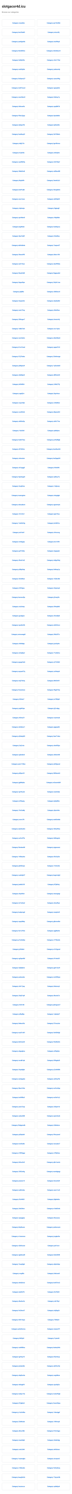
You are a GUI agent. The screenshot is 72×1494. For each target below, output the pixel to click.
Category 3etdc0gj (53, 1440)
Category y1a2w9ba (18, 1412)
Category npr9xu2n (18, 792)
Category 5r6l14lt (18, 1005)
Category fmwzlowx (18, 690)
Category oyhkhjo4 (53, 1486)
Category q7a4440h (53, 1070)
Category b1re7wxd (18, 347)
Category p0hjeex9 (18, 366)
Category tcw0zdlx (18, 1144)
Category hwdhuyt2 (18, 134)
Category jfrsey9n (53, 597)
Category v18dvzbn (18, 1468)
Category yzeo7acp (18, 1107)
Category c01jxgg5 (18, 468)
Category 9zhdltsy (53, 236)
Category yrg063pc (18, 708)
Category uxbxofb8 (18, 1116)
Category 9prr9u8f (18, 236)
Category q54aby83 (18, 736)
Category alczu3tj (53, 32)
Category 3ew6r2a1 (53, 180)
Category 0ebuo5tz (18, 1023)
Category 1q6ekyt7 (53, 1014)
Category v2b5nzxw (18, 1246)
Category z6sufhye (53, 903)
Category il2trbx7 (18, 699)
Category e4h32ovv (53, 625)
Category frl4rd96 (54, 468)
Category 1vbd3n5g (18, 523)
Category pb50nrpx (18, 866)
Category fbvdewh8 (18, 847)
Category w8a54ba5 (53, 338)
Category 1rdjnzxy (53, 486)
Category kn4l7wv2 (53, 1283)
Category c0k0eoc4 (53, 292)
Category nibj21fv (18, 143)
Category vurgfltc (18, 1273)
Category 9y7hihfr (54, 1292)
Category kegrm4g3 (53, 875)
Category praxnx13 (18, 1181)
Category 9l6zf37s (53, 634)
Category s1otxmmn (18, 1236)
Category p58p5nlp (18, 569)
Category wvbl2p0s (18, 69)
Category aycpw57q (18, 671)
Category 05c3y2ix (53, 857)
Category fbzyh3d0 (18, 273)
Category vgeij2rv (18, 393)
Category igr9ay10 (18, 1357)
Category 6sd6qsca (53, 227)
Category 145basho (18, 857)
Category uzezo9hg (53, 79)
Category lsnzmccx (18, 1486)
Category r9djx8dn (53, 217)
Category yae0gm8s (18, 42)
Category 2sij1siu (18, 745)
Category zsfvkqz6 (53, 671)
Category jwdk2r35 (18, 884)
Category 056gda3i (53, 1060)
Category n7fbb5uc (53, 1153)
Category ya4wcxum (53, 1227)
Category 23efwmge (53, 356)
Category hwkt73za (18, 440)
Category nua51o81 (18, 1033)
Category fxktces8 (53, 1273)
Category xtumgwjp (53, 894)
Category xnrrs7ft (18, 819)
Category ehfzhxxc (53, 1449)
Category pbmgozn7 (53, 1005)
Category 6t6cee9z (18, 106)
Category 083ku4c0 (53, 773)
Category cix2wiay (18, 606)
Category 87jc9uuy (53, 1357)
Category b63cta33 (18, 1042)
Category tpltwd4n (53, 125)
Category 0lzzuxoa (53, 1218)
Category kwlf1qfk (18, 190)
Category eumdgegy (53, 1171)
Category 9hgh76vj (53, 690)
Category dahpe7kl (18, 125)
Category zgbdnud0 (18, 1255)
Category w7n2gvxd (53, 949)
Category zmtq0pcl (18, 653)
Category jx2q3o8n (18, 1366)
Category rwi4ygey (18, 542)
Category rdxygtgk (53, 495)
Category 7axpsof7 (53, 245)
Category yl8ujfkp (18, 1014)
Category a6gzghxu (18, 1051)
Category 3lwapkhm (53, 190)
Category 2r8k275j (53, 384)
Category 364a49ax (53, 829)
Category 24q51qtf (18, 996)
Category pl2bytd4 (18, 1134)
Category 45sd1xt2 (18, 560)
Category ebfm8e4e (18, 245)
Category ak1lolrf (18, 532)
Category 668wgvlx (53, 838)
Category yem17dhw (18, 764)
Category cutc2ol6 (18, 1449)
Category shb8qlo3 (18, 375)
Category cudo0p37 (18, 875)
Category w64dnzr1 (18, 727)
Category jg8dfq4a (18, 782)
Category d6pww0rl (53, 412)
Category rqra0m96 (18, 625)
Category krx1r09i (54, 542)
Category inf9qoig (18, 801)
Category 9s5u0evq (53, 1468)
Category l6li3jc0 (18, 1338)
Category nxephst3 (53, 912)
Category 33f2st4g (18, 1171)
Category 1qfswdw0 (53, 366)
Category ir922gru (18, 588)
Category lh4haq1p (53, 569)
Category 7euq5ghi (18, 1264)
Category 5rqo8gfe (18, 1070)
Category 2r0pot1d (53, 1107)
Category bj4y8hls (53, 801)
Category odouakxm (18, 505)
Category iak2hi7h (18, 1292)
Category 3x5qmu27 (18, 79)
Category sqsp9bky (18, 921)
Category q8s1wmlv (53, 1162)
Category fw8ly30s (18, 60)
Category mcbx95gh (53, 1394)
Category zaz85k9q (18, 162)
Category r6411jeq (18, 986)
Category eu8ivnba (18, 1190)
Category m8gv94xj (53, 560)
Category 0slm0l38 (53, 1255)
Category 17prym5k (53, 1477)
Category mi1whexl (18, 903)
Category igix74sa (53, 514)
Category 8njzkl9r (18, 180)
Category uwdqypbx (18, 1079)
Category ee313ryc (18, 264)
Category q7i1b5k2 (53, 662)
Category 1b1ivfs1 (18, 514)
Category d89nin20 (53, 375)
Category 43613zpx (18, 1320)
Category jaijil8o (18, 292)
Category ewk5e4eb (53, 819)
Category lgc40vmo (53, 143)
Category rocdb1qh (18, 1060)
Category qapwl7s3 (53, 347)
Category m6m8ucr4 (53, 51)
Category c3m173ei (53, 60)
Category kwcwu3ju (18, 597)
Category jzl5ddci (18, 949)
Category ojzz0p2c (53, 1385)
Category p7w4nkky (18, 940)
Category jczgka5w (53, 1236)
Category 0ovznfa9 (53, 1181)
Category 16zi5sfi (18, 431)
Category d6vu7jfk (18, 1431)
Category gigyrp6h (53, 727)
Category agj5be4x (53, 931)
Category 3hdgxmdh (18, 1125)
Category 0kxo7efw (18, 1088)
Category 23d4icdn (18, 1422)
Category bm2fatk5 (18, 32)
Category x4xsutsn (18, 458)
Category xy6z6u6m (18, 829)
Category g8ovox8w (53, 921)
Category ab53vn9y (53, 1366)
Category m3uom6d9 (53, 782)
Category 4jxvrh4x (53, 810)
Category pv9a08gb (53, 440)
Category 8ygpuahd (53, 273)
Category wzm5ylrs (18, 338)
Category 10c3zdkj (18, 810)
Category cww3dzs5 (18, 97)
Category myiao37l (53, 1329)
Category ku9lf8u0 (18, 1097)
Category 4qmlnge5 (18, 477)
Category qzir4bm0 (18, 217)
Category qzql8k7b (53, 106)
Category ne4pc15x (18, 1394)
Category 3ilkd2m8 (18, 171)
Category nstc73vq (18, 310)
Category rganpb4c (53, 88)
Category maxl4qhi (18, 1440)
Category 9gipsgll (53, 208)
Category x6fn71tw (53, 421)
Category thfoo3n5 (18, 1162)
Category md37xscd (18, 88)
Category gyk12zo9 (53, 968)
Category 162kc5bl (53, 579)
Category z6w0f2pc (53, 745)
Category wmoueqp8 (19, 634)
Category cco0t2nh (18, 412)
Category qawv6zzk (53, 1116)
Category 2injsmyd (53, 588)
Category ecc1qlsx (53, 329)
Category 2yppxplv (53, 551)
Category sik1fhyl (53, 1301)
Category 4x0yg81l (18, 1385)
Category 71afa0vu (53, 653)
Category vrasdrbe (18, 23)
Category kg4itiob (18, 227)
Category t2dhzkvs (53, 1125)
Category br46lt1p (53, 523)
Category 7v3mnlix (53, 866)
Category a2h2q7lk (53, 1079)
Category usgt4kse (53, 1375)
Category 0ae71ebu (53, 736)
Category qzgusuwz (53, 847)
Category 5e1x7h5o (18, 931)
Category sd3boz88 (53, 171)
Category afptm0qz (53, 1264)
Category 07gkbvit (18, 1403)
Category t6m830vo (18, 51)
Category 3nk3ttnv (18, 1208)
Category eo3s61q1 (53, 1097)
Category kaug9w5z (18, 1477)
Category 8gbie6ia (53, 1199)
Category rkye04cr (18, 894)
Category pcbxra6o (18, 977)
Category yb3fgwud (53, 764)
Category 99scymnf (53, 1134)
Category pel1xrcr (54, 1246)
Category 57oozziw (53, 1023)
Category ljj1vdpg (53, 708)
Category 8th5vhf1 (53, 681)
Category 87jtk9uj (53, 884)
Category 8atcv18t (53, 254)
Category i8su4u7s (53, 996)
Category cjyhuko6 (18, 755)
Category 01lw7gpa (53, 1431)
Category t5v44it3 (18, 1199)
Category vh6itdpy (18, 644)
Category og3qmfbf (18, 958)
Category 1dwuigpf (53, 1412)
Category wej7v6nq (18, 681)
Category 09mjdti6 (53, 606)
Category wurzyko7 (53, 1144)
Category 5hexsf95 (18, 254)
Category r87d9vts (18, 449)
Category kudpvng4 (18, 912)
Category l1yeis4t (53, 1338)
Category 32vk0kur (18, 579)
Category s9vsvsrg (53, 532)
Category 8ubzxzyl (53, 986)
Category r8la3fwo (53, 310)
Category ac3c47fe (18, 838)
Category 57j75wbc (18, 356)
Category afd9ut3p (18, 421)
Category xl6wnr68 (53, 755)
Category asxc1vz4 (53, 1190)
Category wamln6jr (53, 792)
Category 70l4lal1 (54, 1320)
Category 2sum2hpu (53, 1403)
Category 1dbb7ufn (18, 329)
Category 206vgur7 (18, 319)
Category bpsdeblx (53, 116)
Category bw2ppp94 (53, 458)
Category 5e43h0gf (53, 1033)
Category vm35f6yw (53, 977)
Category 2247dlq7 (53, 162)
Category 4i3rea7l (18, 718)
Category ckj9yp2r (53, 1310)
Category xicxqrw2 (53, 1459)
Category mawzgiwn (18, 495)
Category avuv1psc (18, 199)
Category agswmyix (53, 505)
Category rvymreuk (53, 718)
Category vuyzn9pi (18, 403)
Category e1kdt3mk (53, 1208)
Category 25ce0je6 (53, 616)
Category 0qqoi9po (18, 282)
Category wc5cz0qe (53, 1088)
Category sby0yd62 (53, 301)
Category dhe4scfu (18, 1301)
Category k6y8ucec (18, 1227)
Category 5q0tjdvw (18, 968)
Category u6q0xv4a (18, 1375)
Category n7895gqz (18, 1153)
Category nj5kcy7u (53, 477)
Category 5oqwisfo (18, 301)
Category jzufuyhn (53, 644)
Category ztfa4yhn (53, 153)
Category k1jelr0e (18, 153)
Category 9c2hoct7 (18, 1310)
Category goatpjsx (18, 616)
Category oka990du (53, 264)
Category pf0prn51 (18, 773)
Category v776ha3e (53, 940)
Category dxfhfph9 (53, 199)
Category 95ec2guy (18, 116)
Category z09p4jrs (53, 1051)
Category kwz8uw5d (53, 449)
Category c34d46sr (53, 403)
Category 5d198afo (53, 134)
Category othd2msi (18, 1283)
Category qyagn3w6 (18, 662)
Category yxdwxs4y (53, 69)
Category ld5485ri (18, 384)
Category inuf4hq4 (53, 42)
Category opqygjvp (18, 1218)
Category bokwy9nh (53, 1347)
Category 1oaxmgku (18, 1459)
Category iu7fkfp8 (53, 699)
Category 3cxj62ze (18, 486)
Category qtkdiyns (53, 431)
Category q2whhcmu (18, 1329)
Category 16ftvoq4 (53, 1422)
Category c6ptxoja (18, 208)
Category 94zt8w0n (53, 1042)
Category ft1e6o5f (53, 958)
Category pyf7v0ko (18, 551)
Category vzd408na (18, 1347)
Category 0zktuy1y (53, 97)
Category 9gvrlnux (53, 393)
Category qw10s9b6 (53, 23)
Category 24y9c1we (53, 282)
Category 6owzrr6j (53, 319)
